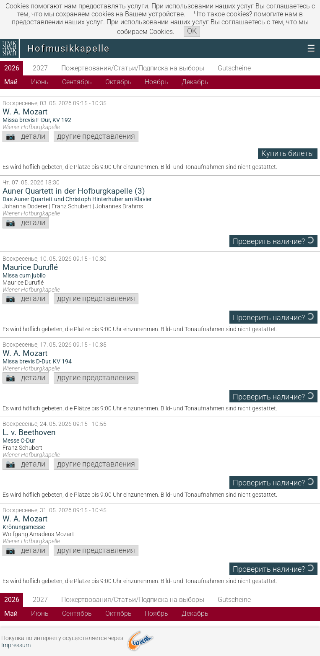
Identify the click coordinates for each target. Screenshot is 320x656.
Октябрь (118, 82)
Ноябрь (156, 82)
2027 (40, 68)
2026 (11, 68)
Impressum (16, 645)
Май (11, 82)
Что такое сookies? (223, 14)
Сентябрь (77, 82)
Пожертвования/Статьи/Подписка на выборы (132, 68)
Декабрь (195, 82)
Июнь (40, 82)
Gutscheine (234, 68)
